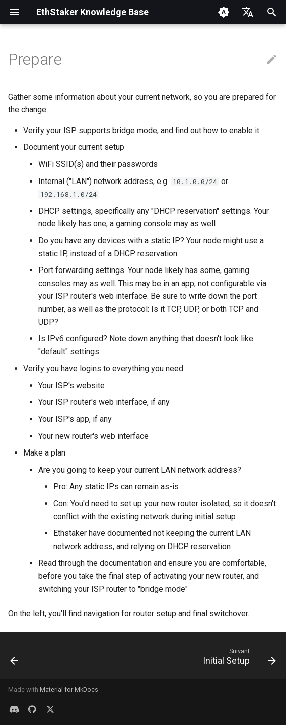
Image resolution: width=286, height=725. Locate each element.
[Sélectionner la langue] (248, 12)
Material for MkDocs (69, 689)
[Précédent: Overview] (15, 659)
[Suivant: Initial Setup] (237, 659)
